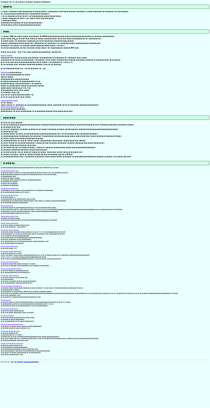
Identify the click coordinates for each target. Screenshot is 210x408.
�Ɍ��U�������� (27, 368)
